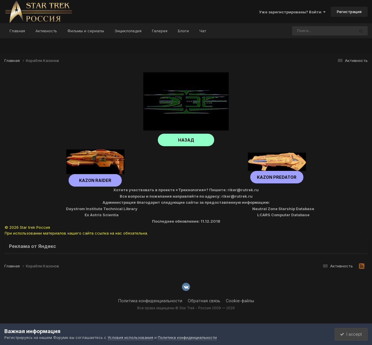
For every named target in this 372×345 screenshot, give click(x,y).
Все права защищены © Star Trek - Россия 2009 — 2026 (186, 308)
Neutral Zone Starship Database (283, 208)
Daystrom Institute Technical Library (101, 208)
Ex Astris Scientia (102, 214)
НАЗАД (186, 139)
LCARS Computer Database (283, 214)
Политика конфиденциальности (150, 300)
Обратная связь (204, 300)
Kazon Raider (95, 180)
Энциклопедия (128, 30)
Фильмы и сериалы (85, 30)
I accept (351, 334)
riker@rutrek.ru (243, 189)
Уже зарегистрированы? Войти (292, 12)
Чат (202, 30)
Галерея (159, 30)
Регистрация (349, 11)
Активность (46, 30)
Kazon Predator (277, 177)
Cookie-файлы (240, 300)
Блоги (183, 30)
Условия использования (130, 337)
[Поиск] (312, 30)
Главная (17, 30)
